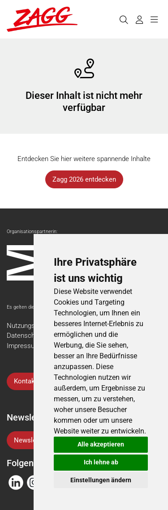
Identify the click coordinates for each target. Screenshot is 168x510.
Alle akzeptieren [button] (101, 444)
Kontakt (25, 381)
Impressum (23, 346)
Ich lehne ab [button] (101, 462)
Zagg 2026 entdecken (84, 179)
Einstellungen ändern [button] (100, 480)
